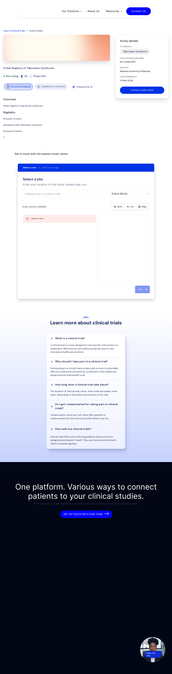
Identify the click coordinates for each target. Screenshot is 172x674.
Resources (112, 11)
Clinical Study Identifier (132, 58)
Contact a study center (142, 90)
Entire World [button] (119, 193)
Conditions (125, 46)
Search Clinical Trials (14, 30)
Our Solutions (70, 11)
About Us (93, 11)
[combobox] (64, 194)
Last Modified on (128, 76)
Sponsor (124, 67)
